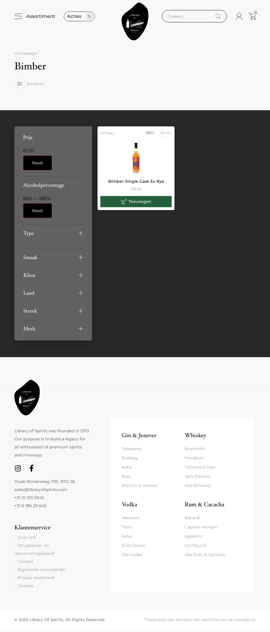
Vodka (129, 507)
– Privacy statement (34, 580)
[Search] (218, 18)
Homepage (25, 55)
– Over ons (25, 539)
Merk (29, 331)
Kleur (29, 277)
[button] (53, 235)
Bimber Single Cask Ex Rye (136, 183)
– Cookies (23, 588)
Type (28, 235)
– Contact (24, 564)
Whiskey (195, 437)
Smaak (30, 259)
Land (29, 295)
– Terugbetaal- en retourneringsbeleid (34, 552)
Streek (30, 313)
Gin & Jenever (139, 437)
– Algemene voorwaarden (40, 572)
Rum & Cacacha (204, 507)
